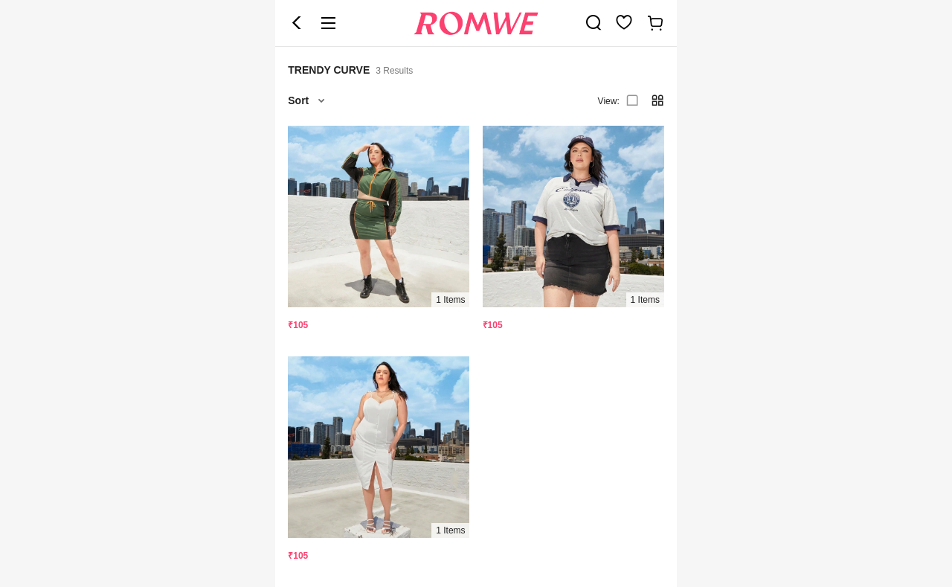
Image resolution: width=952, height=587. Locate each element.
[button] (297, 23)
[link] (593, 22)
